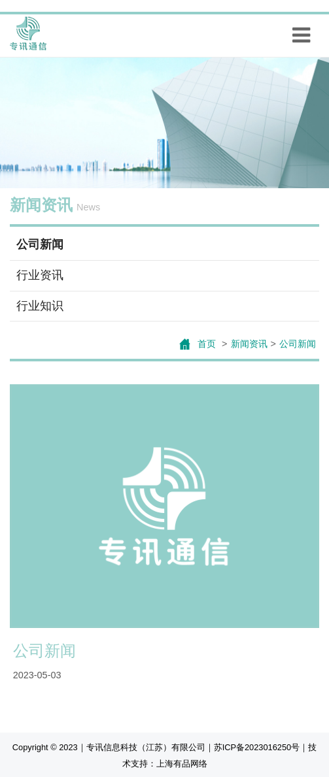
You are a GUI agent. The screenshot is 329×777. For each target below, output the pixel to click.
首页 (208, 344)
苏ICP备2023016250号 (257, 747)
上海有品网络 (181, 764)
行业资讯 (39, 275)
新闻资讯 (249, 344)
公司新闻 (39, 244)
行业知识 (39, 305)
